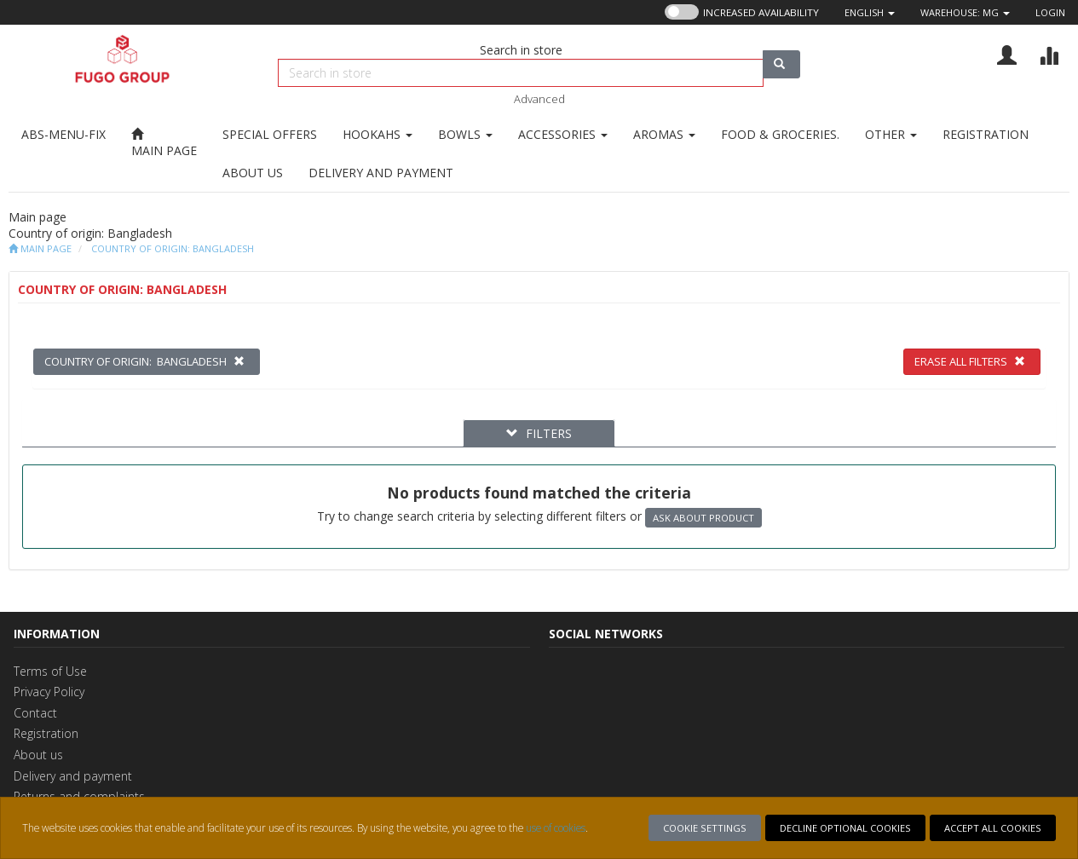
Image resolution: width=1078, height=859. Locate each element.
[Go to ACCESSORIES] (562, 134)
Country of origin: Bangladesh (172, 248)
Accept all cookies (992, 828)
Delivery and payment (73, 776)
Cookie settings (705, 828)
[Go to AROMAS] (664, 134)
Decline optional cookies (845, 828)
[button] (870, 12)
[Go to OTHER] (891, 134)
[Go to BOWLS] (465, 134)
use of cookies (555, 827)
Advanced (539, 99)
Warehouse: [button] (965, 12)
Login (1050, 12)
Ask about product (703, 517)
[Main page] (164, 142)
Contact (35, 713)
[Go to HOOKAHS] (377, 134)
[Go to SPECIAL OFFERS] (270, 134)
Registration (46, 733)
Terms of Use (50, 671)
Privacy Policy (49, 691)
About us (38, 755)
